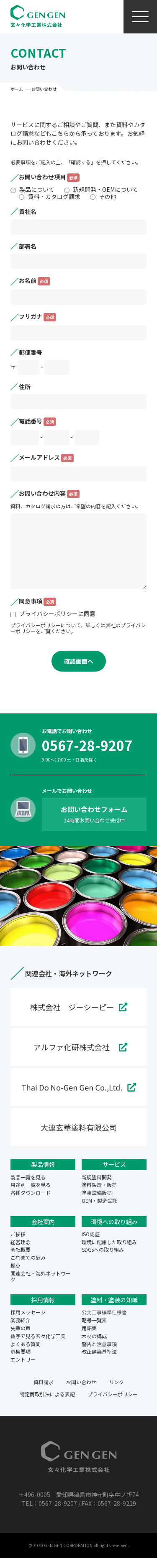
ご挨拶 (18, 1233)
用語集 (89, 1327)
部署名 (27, 246)
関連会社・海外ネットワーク (40, 1276)
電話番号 (37, 422)
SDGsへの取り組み (103, 1249)
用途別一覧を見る (30, 1184)
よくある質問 (25, 1343)
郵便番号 (30, 352)
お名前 (34, 281)
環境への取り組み (114, 1221)
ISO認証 (91, 1233)
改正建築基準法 (99, 1351)
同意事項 (37, 602)
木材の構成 (94, 1335)
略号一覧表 (94, 1320)
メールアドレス (46, 458)
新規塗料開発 (97, 1177)
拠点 (15, 1265)
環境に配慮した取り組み (109, 1241)
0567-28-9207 (87, 745)
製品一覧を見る (28, 1177)
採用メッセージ (28, 1312)
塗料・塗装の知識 (114, 1300)
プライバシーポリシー (113, 1394)
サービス (114, 1164)
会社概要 (20, 1249)
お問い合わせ (81, 1381)
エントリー (23, 1359)
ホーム (16, 89)
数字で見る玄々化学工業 (38, 1335)
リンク (116, 1381)
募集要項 (20, 1351)
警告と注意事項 (99, 1343)
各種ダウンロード (30, 1192)
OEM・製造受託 (99, 1200)
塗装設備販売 (97, 1192)
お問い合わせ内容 (49, 494)
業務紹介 (20, 1320)
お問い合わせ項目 (49, 177)
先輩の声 (20, 1327)
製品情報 (43, 1164)
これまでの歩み (28, 1257)
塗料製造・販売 (99, 1184)
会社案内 (43, 1221)
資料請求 (43, 1381)
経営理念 (20, 1241)
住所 (25, 386)
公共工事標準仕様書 (104, 1312)
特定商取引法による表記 (47, 1394)
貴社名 (27, 211)
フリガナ (37, 317)
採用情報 (43, 1300)
